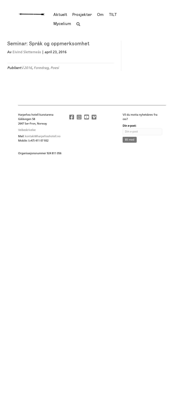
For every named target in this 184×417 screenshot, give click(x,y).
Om (100, 14)
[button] (79, 24)
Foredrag (41, 68)
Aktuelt (60, 14)
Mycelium (62, 23)
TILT (113, 14)
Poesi (54, 68)
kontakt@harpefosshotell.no (42, 136)
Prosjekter (82, 14)
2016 (28, 68)
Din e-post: (129, 125)
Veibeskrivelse (27, 130)
